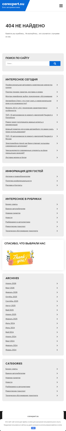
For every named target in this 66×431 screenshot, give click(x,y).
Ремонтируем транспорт (15, 226)
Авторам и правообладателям (18, 176)
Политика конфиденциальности (19, 181)
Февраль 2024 (11, 345)
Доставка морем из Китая (16, 157)
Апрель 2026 (11, 283)
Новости (9, 217)
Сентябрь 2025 (12, 301)
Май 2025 (10, 310)
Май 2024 (10, 332)
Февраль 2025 (11, 319)
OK (33, 428)
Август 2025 (11, 305)
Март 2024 (10, 341)
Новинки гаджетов (13, 213)
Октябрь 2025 (11, 296)
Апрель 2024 (11, 336)
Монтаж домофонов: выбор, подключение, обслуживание (29, 96)
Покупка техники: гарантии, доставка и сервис (24, 92)
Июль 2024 (10, 323)
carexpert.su (13, 4)
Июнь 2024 (10, 327)
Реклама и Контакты (14, 185)
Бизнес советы (12, 204)
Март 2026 (10, 288)
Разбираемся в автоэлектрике (18, 222)
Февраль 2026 (11, 292)
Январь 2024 (11, 350)
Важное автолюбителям (15, 208)
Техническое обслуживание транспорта (22, 231)
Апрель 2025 (11, 314)
